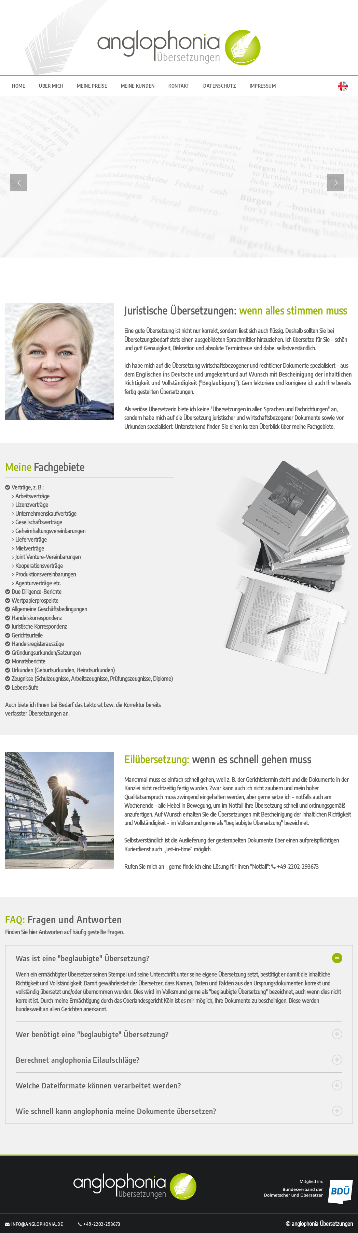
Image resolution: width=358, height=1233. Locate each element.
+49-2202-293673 (99, 1224)
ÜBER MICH (51, 86)
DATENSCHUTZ (219, 86)
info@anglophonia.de (34, 1224)
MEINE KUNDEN (138, 86)
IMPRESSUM (263, 86)
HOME (18, 86)
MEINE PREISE (92, 86)
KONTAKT (179, 86)
